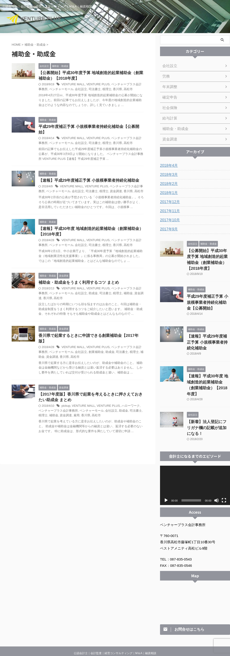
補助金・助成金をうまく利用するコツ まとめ (76, 279)
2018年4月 (168, 165)
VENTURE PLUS (95, 85)
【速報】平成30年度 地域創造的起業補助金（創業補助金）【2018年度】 (207, 363)
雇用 (61, 407)
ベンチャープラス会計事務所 (124, 182)
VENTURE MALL (72, 85)
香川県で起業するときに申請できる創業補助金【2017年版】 (89, 333)
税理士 (96, 90)
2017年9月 (168, 229)
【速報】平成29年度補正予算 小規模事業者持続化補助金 (85, 176)
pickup (66, 398)
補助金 (116, 290)
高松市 (116, 90)
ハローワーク (125, 398)
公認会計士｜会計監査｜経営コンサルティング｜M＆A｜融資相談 (115, 620)
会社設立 (72, 90)
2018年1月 (168, 193)
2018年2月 (168, 184)
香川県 (106, 90)
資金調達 (103, 187)
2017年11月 (169, 211)
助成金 (84, 290)
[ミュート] (216, 467)
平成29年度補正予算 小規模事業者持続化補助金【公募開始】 (89, 128)
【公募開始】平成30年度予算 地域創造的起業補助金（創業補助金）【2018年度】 (208, 256)
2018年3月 (168, 175)
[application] (195, 452)
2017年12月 (169, 202)
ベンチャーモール (54, 90)
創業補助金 (87, 343)
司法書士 (85, 90)
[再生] (166, 467)
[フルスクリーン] (224, 467)
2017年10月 (169, 220)
